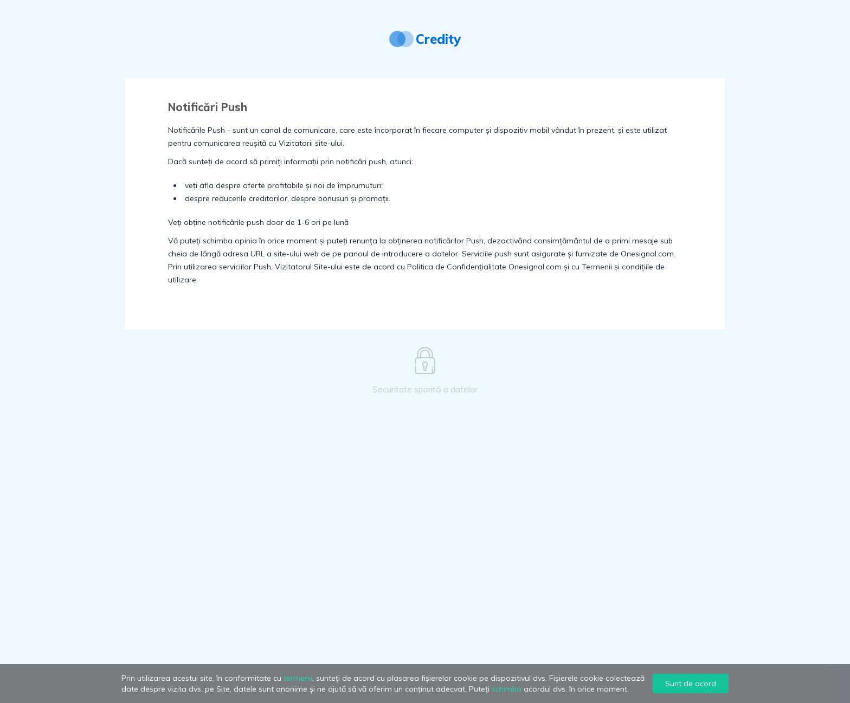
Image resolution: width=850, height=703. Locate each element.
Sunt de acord (690, 683)
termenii (298, 678)
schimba (506, 689)
